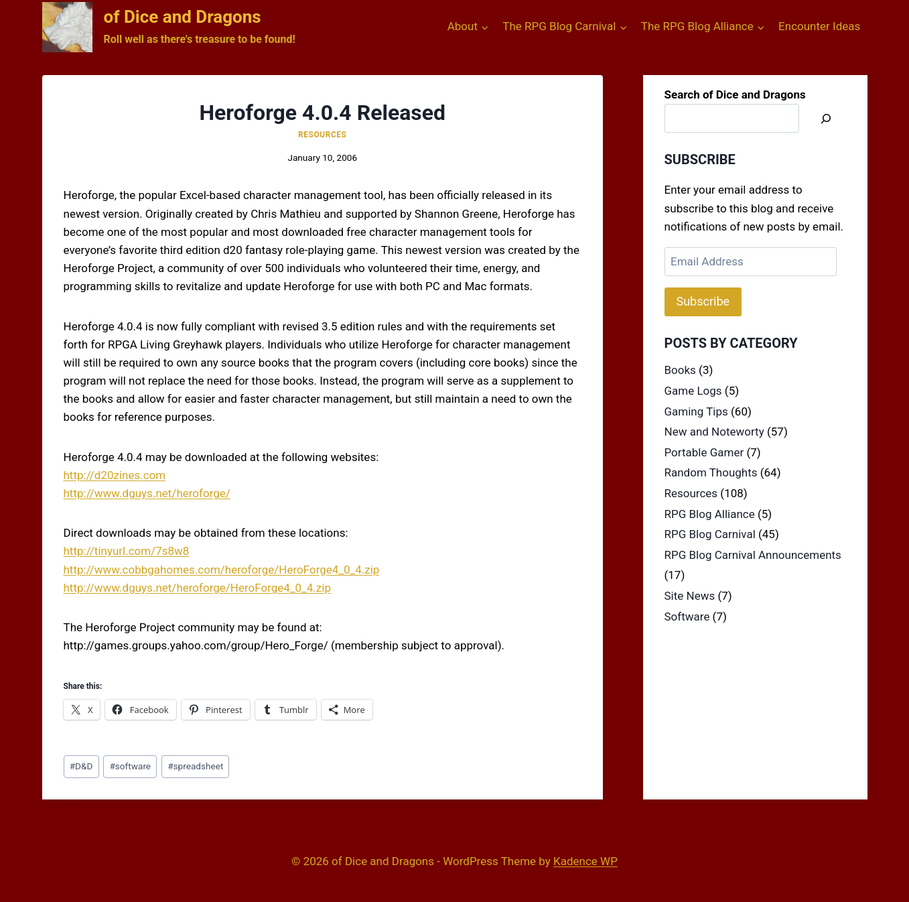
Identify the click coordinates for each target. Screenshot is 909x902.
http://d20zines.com (115, 475)
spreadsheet (195, 766)
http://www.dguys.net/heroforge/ (147, 493)
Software (687, 616)
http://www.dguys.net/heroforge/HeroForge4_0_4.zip (197, 587)
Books (680, 370)
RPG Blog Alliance (710, 514)
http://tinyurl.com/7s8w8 (127, 551)
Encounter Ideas (819, 26)
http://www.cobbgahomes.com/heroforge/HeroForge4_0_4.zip (222, 569)
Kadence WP (585, 861)
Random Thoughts (711, 472)
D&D (81, 766)
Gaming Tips (696, 411)
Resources (322, 134)
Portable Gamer (704, 452)
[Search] (826, 118)
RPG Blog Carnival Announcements (753, 555)
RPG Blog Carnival (710, 534)
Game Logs (693, 390)
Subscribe (703, 301)
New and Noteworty (714, 431)
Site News (690, 595)
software (130, 766)
